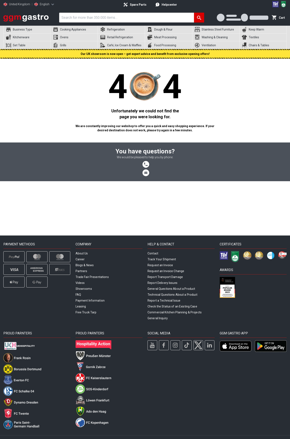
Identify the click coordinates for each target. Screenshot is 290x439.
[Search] (199, 18)
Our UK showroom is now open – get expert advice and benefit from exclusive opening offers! (145, 54)
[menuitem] (27, 29)
